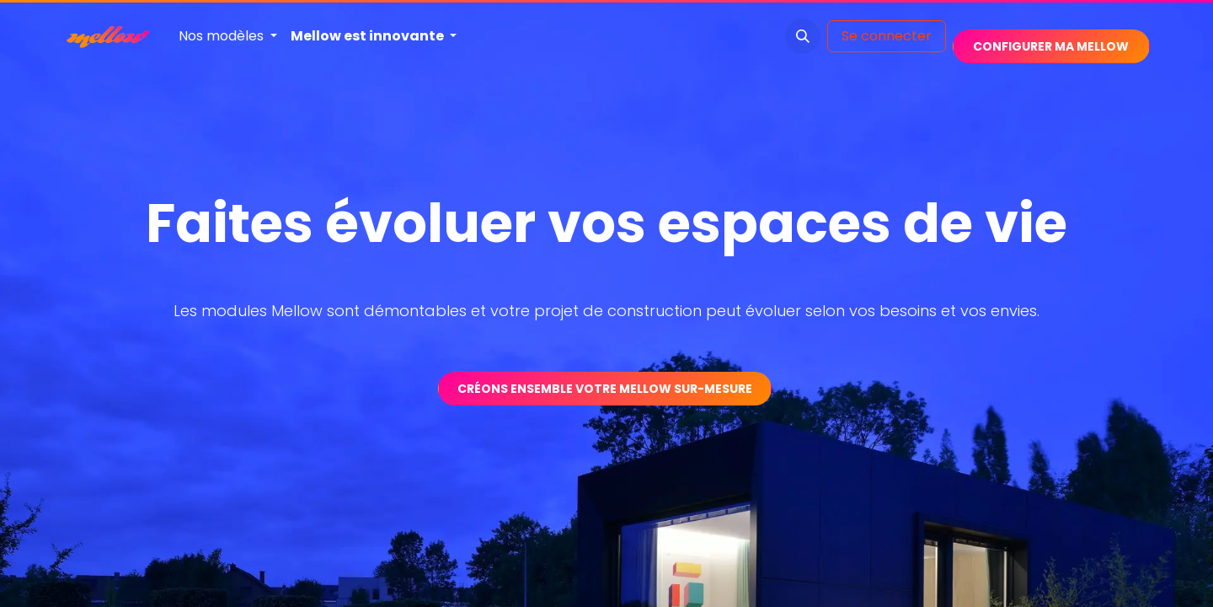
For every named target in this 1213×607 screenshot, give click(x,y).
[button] (802, 36)
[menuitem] (228, 36)
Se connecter (887, 36)
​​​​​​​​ (1051, 46)
